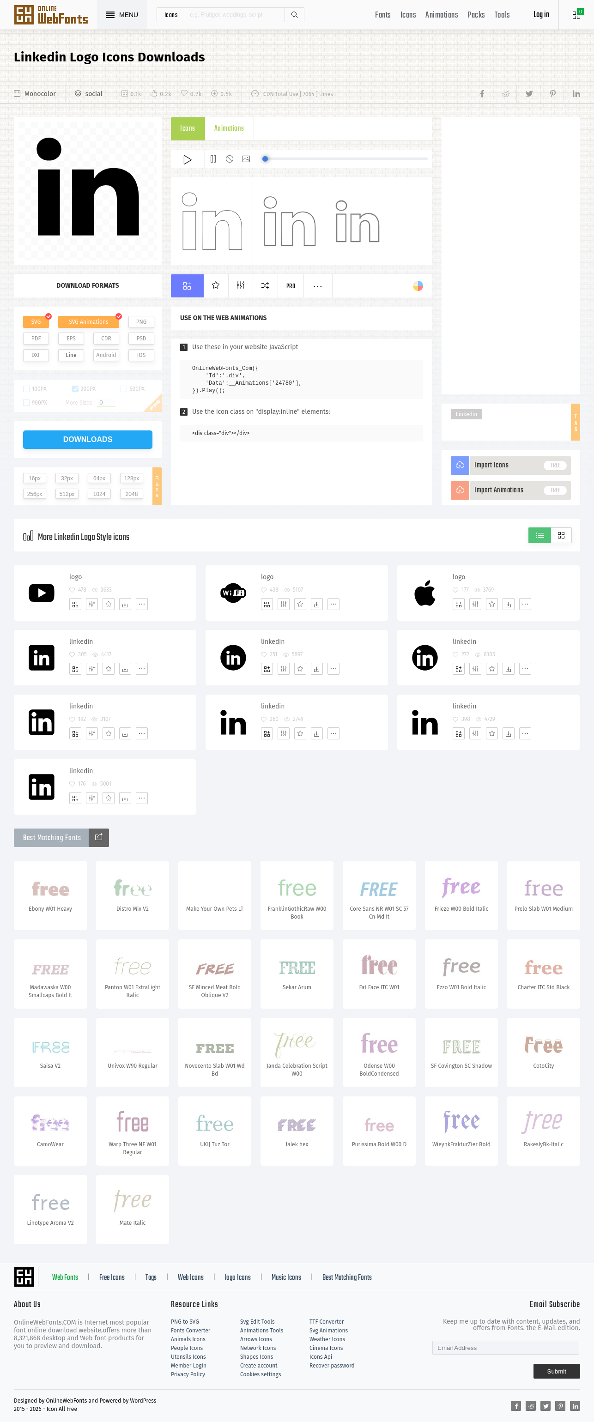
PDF (36, 338)
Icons (408, 15)
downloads (88, 439)
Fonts (383, 15)
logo (75, 577)
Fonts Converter (190, 1330)
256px (34, 494)
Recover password (332, 1365)
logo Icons (238, 1278)
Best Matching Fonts (347, 1278)
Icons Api (320, 1357)
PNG (141, 322)
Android (106, 355)
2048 (132, 494)
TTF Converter (326, 1322)
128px (131, 478)
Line (71, 355)
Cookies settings (260, 1374)
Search (294, 15)
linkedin (81, 642)
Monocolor (40, 94)
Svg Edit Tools (257, 1322)
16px (35, 478)
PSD (141, 338)
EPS (71, 338)
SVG (36, 322)
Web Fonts (65, 1278)
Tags (151, 1278)
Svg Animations (328, 1330)
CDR (106, 338)
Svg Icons (55, 15)
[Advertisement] (511, 255)
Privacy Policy (188, 1374)
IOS (141, 355)
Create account (259, 1365)
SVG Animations (88, 322)
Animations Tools (261, 1330)
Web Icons (191, 1278)
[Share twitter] (528, 94)
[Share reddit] (504, 94)
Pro (291, 286)
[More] (142, 604)
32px (67, 478)
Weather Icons (327, 1339)
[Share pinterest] (552, 94)
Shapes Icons (256, 1357)
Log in (541, 15)
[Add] (75, 604)
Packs (476, 15)
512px (67, 494)
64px (99, 478)
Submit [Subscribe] (556, 1371)
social (94, 94)
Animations (441, 15)
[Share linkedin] (572, 94)
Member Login (188, 1365)
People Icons (187, 1348)
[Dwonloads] (125, 604)
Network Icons (258, 1348)
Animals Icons (188, 1339)
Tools (502, 15)
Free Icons (112, 1278)
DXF (36, 355)
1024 (99, 494)
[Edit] (92, 604)
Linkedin (467, 414)
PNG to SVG (185, 1322)
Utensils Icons (188, 1357)
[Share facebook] (485, 94)
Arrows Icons (256, 1339)
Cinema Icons (326, 1348)
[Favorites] (109, 604)
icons (171, 14)
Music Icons (286, 1278)
